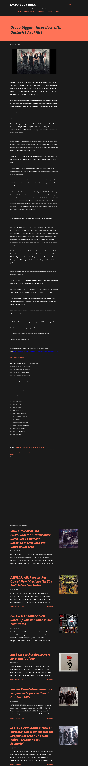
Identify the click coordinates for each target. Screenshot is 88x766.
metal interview (36, 450)
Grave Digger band (42, 448)
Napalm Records (24, 452)
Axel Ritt (17, 448)
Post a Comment (20, 568)
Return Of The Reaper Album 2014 (39, 452)
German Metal (24, 448)
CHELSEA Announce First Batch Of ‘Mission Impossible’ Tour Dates (31, 620)
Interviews (41, 11)
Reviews (50, 11)
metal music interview (48, 450)
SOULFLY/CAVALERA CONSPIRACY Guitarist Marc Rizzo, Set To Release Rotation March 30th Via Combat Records (30, 539)
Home (11, 11)
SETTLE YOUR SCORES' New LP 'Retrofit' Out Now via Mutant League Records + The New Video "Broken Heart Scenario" (31, 736)
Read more (50, 568)
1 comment (18, 764)
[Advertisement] (34, 506)
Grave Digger (32, 448)
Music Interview (14, 452)
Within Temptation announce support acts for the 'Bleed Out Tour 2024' (31, 693)
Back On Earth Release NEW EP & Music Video (30, 656)
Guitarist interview (15, 450)
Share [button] (12, 454)
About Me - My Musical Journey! (25, 11)
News (57, 11)
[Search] (71, 4)
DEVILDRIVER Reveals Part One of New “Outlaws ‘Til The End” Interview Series (31, 581)
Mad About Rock (23, 5)
